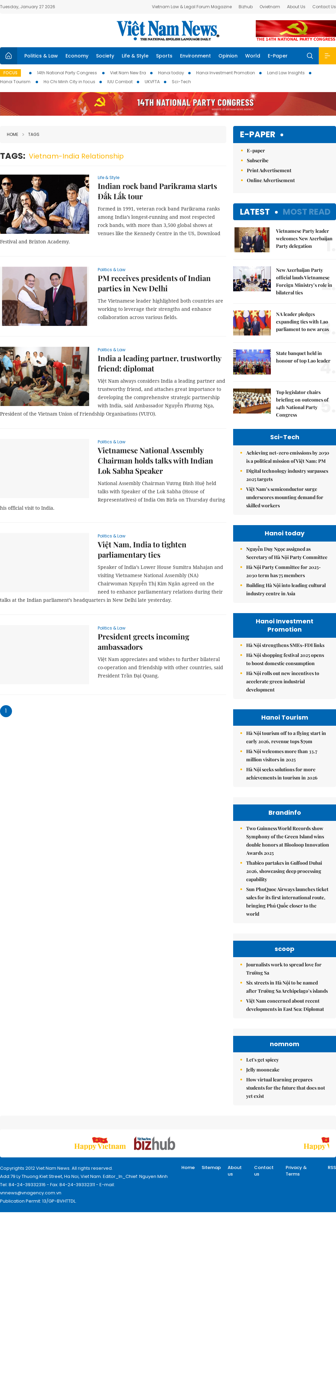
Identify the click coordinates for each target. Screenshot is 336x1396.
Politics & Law (41, 55)
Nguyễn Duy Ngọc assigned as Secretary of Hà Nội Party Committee (286, 553)
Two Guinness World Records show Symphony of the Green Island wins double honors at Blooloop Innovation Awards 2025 (287, 840)
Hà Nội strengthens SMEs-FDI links (285, 645)
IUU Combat (120, 82)
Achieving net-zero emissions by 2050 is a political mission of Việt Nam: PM (287, 456)
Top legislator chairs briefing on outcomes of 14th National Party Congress (302, 403)
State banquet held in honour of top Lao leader (303, 357)
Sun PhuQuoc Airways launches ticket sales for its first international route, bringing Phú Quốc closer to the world (287, 901)
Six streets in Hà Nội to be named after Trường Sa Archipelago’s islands (287, 986)
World (252, 55)
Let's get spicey (262, 1059)
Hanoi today (171, 73)
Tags (30, 134)
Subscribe (257, 160)
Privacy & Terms (296, 1171)
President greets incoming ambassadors (143, 641)
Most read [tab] (307, 211)
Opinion (228, 55)
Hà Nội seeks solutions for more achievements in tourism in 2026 (281, 773)
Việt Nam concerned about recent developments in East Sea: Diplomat (285, 1005)
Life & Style (135, 55)
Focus (10, 73)
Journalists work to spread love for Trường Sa (284, 968)
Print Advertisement (269, 170)
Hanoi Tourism (16, 82)
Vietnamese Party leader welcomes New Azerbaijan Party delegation (304, 238)
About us (235, 1171)
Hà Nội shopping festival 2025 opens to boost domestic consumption (285, 659)
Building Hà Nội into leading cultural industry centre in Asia (286, 589)
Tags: (12, 156)
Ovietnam (270, 7)
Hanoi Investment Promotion (225, 73)
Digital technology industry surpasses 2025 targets (287, 475)
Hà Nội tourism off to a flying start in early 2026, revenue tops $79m (286, 737)
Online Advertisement (271, 180)
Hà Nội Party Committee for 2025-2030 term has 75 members (283, 571)
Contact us (264, 1171)
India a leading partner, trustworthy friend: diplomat (159, 363)
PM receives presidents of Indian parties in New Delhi (154, 283)
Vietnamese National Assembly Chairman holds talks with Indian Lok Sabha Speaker (155, 460)
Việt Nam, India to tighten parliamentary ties (142, 549)
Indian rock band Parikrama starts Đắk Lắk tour (157, 191)
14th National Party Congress (67, 73)
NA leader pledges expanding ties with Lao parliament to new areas (302, 321)
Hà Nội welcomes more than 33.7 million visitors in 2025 (281, 755)
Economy (76, 55)
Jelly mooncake (262, 1069)
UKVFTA (152, 82)
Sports (164, 55)
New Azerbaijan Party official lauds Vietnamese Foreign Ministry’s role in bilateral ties (304, 281)
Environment (195, 55)
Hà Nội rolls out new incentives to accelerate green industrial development (282, 681)
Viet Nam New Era (128, 73)
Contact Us (324, 7)
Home (12, 134)
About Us (296, 7)
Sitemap (211, 1167)
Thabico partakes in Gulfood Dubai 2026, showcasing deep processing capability (284, 871)
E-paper (257, 135)
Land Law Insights (286, 73)
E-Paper (278, 55)
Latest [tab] (255, 211)
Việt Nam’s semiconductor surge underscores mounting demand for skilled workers (284, 497)
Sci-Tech (181, 82)
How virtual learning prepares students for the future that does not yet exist (285, 1087)
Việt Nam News (168, 30)
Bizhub (246, 7)
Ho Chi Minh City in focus (69, 82)
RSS (332, 1167)
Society (105, 55)
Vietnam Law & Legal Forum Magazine (192, 7)
